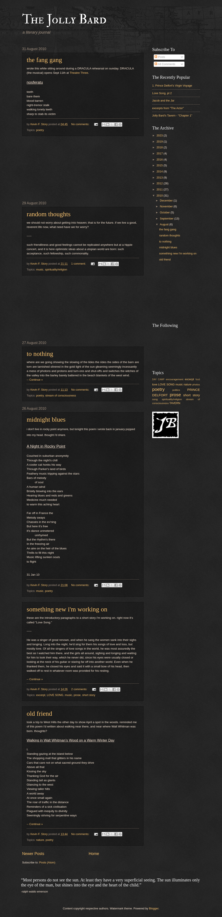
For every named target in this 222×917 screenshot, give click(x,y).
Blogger (153, 908)
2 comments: (79, 689)
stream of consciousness (60, 395)
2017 (160, 153)
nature (40, 840)
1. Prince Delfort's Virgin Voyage (172, 85)
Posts (160, 57)
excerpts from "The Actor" (168, 108)
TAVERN (174, 403)
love (154, 384)
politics (176, 390)
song (155, 399)
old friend (39, 713)
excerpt (40, 695)
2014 (160, 171)
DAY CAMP (158, 379)
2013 (160, 177)
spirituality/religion (56, 269)
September (167, 218)
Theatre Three (79, 72)
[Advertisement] (82, 168)
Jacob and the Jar (163, 100)
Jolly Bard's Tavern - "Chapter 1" (172, 115)
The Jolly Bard (64, 19)
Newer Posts (33, 854)
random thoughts (49, 214)
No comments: (80, 124)
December (166, 200)
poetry (40, 130)
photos (196, 384)
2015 (160, 165)
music (40, 269)
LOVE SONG (55, 695)
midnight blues (46, 419)
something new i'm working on (67, 609)
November (166, 206)
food (198, 379)
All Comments (165, 64)
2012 (160, 183)
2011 (160, 189)
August (164, 224)
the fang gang (44, 59)
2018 (160, 147)
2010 (160, 195)
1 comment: (79, 263)
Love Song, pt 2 (162, 93)
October (165, 212)
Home (94, 854)
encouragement (174, 379)
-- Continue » (35, 379)
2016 (160, 159)
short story (88, 695)
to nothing (40, 353)
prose (77, 695)
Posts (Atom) (47, 862)
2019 (160, 141)
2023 (160, 135)
